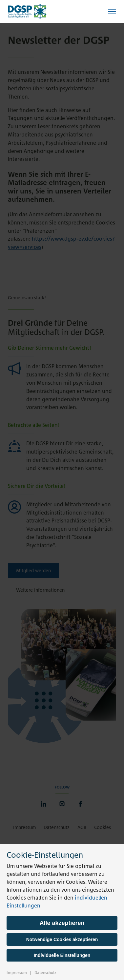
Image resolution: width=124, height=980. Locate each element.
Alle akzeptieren (61, 923)
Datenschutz (45, 972)
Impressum (17, 972)
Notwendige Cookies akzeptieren (62, 939)
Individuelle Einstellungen (62, 955)
